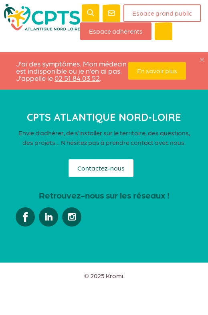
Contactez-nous (101, 168)
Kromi (114, 276)
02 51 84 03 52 (77, 78)
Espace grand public (162, 13)
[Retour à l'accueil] (42, 28)
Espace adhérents (116, 31)
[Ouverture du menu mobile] (163, 31)
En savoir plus (157, 70)
